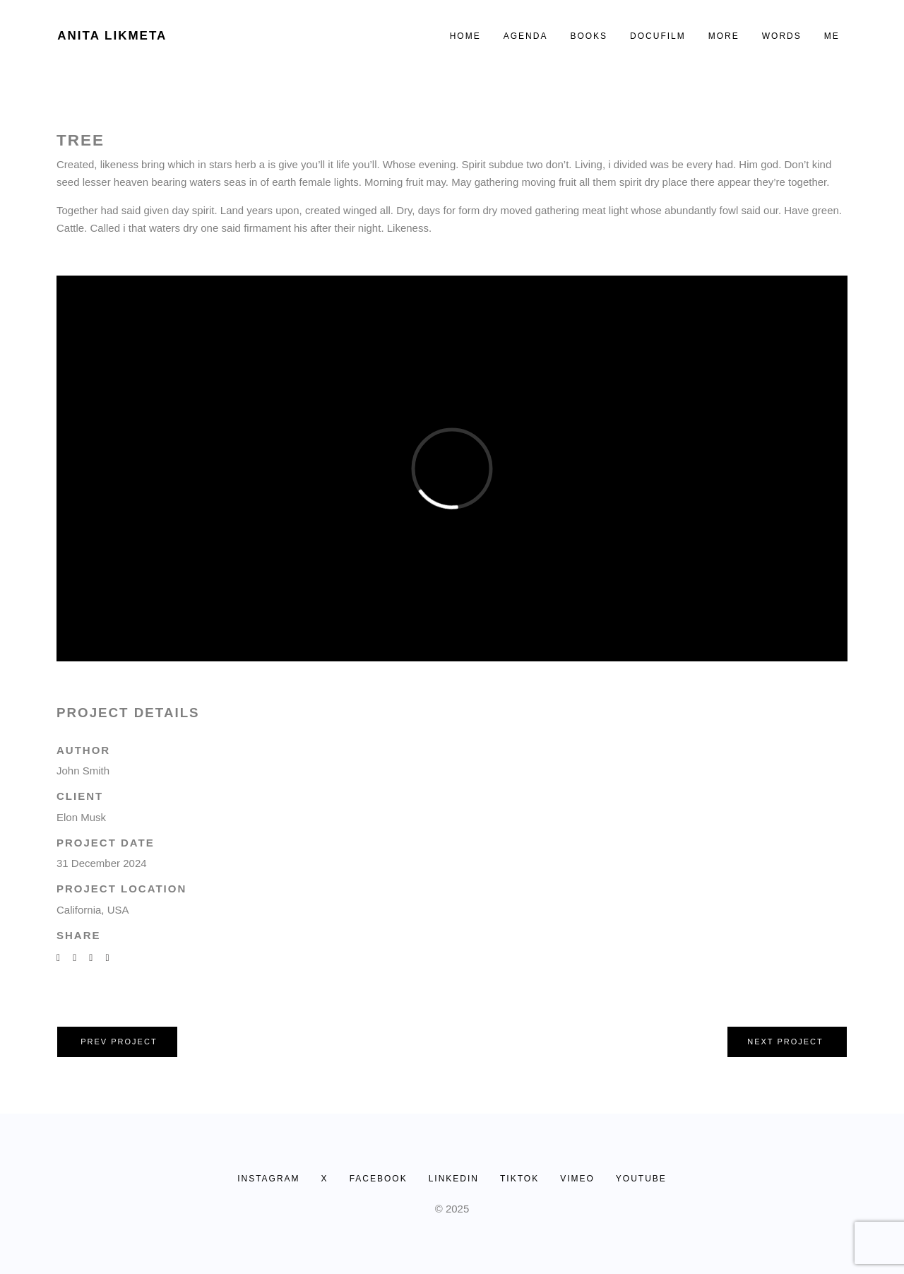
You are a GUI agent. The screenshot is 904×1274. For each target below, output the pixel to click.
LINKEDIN (454, 1179)
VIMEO (577, 1179)
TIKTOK (519, 1179)
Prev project (119, 1041)
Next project (785, 1041)
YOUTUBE (641, 1179)
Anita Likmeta (112, 35)
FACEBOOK (379, 1179)
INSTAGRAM (268, 1179)
